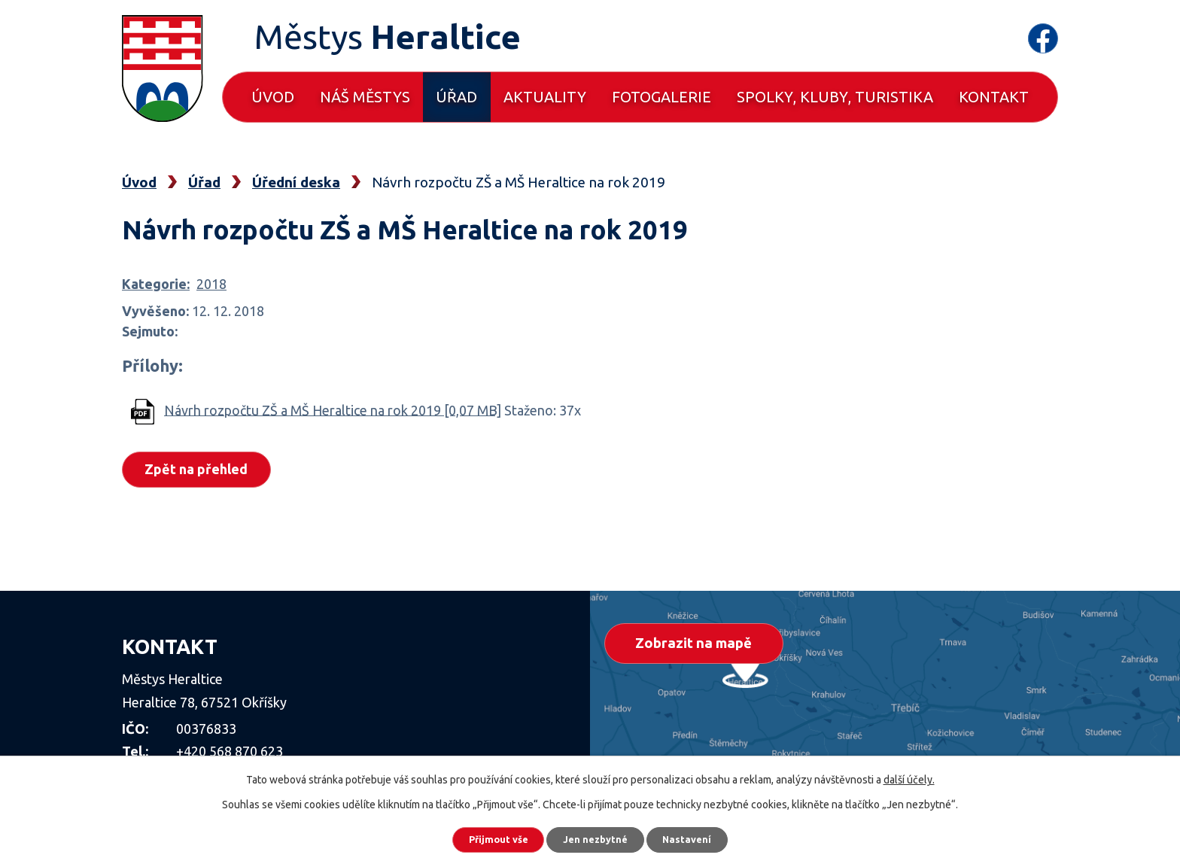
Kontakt (994, 96)
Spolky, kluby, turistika (835, 96)
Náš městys (365, 96)
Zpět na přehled (201, 470)
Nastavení (702, 837)
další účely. (909, 774)
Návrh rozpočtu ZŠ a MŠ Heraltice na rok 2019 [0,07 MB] (332, 409)
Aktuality (544, 96)
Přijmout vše (484, 837)
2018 (211, 283)
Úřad (456, 96)
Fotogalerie (661, 96)
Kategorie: (156, 283)
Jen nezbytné (596, 837)
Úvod (272, 96)
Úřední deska (296, 182)
